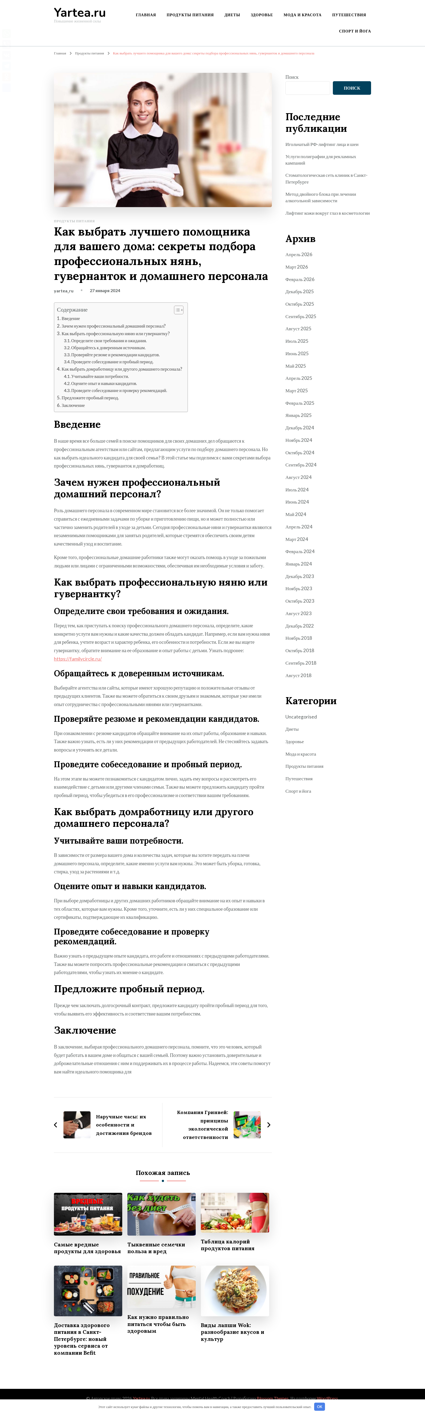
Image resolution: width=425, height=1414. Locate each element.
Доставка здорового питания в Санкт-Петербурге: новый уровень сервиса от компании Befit (82, 1345)
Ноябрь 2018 (298, 641)
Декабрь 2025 (299, 298)
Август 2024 (298, 482)
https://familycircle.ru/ (78, 658)
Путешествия (349, 14)
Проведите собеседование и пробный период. (113, 361)
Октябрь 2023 (299, 604)
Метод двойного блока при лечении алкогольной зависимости (321, 197)
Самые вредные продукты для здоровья (77, 1250)
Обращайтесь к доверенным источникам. (109, 347)
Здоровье (262, 14)
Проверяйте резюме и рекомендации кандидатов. (116, 354)
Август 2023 (298, 616)
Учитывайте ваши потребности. (100, 375)
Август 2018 (298, 677)
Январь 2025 (298, 420)
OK (319, 1407)
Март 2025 (296, 396)
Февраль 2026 (300, 286)
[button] (178, 310)
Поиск (291, 77)
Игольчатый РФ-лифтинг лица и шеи (322, 144)
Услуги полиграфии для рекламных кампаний (321, 159)
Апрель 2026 (299, 261)
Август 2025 (298, 335)
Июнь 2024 (297, 506)
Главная (146, 14)
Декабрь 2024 (299, 433)
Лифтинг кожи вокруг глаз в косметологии (313, 216)
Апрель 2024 (299, 531)
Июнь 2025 (297, 360)
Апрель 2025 (299, 384)
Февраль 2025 (300, 408)
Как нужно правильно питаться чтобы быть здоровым (159, 1330)
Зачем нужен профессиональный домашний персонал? (115, 325)
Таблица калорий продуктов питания (229, 1244)
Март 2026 (296, 274)
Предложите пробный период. (91, 397)
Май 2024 (295, 518)
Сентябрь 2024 (301, 469)
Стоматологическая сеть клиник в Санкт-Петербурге (327, 178)
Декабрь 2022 (299, 629)
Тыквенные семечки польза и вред (157, 1247)
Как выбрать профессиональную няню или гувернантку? (117, 333)
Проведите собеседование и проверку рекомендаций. (120, 389)
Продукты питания (190, 14)
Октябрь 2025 (299, 311)
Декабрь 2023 (299, 580)
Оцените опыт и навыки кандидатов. (104, 382)
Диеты (232, 14)
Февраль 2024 (300, 555)
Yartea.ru (80, 13)
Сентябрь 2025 (301, 323)
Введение (71, 318)
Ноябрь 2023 (298, 592)
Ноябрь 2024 (298, 445)
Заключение (73, 404)
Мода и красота (303, 14)
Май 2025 (295, 372)
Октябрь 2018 (299, 653)
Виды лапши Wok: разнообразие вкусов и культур (234, 1338)
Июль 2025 (297, 347)
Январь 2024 (298, 567)
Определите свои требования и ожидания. (109, 340)
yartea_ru (63, 290)
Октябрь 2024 (299, 457)
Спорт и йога (355, 31)
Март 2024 (296, 543)
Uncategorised (301, 719)
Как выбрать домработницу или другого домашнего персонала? (123, 368)
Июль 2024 (297, 494)
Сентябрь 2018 (301, 665)
